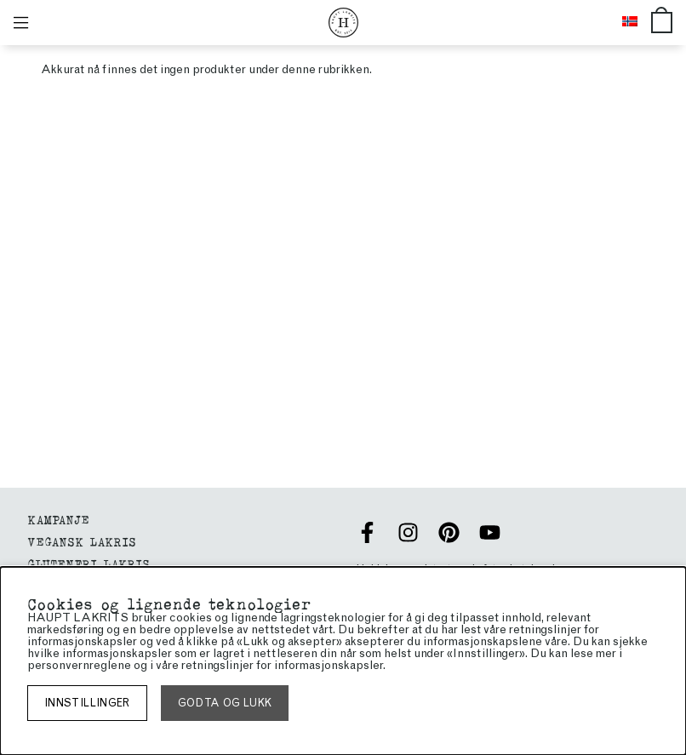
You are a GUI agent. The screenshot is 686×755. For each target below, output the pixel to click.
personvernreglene (79, 665)
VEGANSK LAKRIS (81, 541)
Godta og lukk (225, 702)
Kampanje (58, 519)
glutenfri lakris (88, 563)
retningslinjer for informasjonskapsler (282, 665)
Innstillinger (87, 702)
